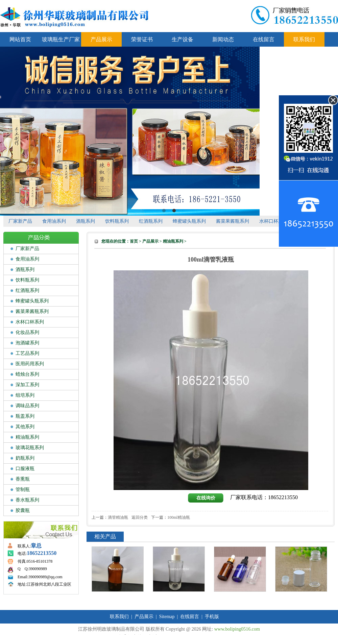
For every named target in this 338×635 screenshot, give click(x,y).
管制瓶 (23, 489)
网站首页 (20, 39)
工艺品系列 (27, 353)
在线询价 (205, 497)
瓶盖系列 (25, 416)
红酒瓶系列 (151, 221)
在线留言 (263, 39)
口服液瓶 (25, 468)
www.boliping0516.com (237, 629)
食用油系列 (54, 221)
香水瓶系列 (27, 500)
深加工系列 (27, 384)
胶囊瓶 (23, 510)
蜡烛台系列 (27, 374)
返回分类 (139, 517)
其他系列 (25, 426)
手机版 (212, 616)
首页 (134, 241)
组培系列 (25, 395)
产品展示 (101, 39)
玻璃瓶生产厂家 (61, 39)
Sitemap (167, 616)
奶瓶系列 (25, 458)
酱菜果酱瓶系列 (232, 221)
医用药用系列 (30, 363)
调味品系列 (27, 405)
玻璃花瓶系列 (30, 447)
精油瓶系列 (27, 437)
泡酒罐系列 (27, 342)
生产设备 (182, 39)
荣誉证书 (142, 39)
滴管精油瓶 (118, 517)
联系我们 (304, 39)
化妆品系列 (27, 332)
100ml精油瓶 (178, 517)
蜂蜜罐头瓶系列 (189, 221)
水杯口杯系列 (273, 221)
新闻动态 (223, 39)
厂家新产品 (20, 221)
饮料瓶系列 (117, 221)
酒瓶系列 (85, 221)
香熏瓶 (23, 479)
